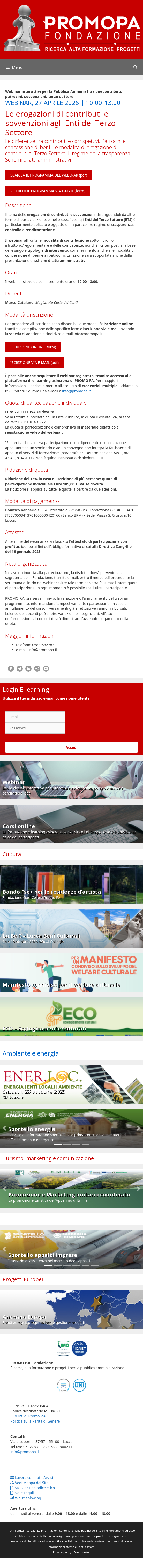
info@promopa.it (76, 390)
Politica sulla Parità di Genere (35, 1421)
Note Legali (22, 1492)
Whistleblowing (25, 1497)
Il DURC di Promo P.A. (28, 1416)
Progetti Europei (23, 1279)
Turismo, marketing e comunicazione (48, 1158)
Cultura (12, 854)
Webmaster (82, 1552)
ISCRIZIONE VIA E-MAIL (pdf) (34, 362)
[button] (4, 1128)
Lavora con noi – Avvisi (31, 1477)
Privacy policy (62, 1552)
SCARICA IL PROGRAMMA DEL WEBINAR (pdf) (48, 175)
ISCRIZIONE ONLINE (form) (33, 347)
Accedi (72, 747)
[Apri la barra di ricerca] (135, 67)
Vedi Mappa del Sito (29, 1482)
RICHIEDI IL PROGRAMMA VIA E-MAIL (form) (47, 190)
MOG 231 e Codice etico (32, 1487)
